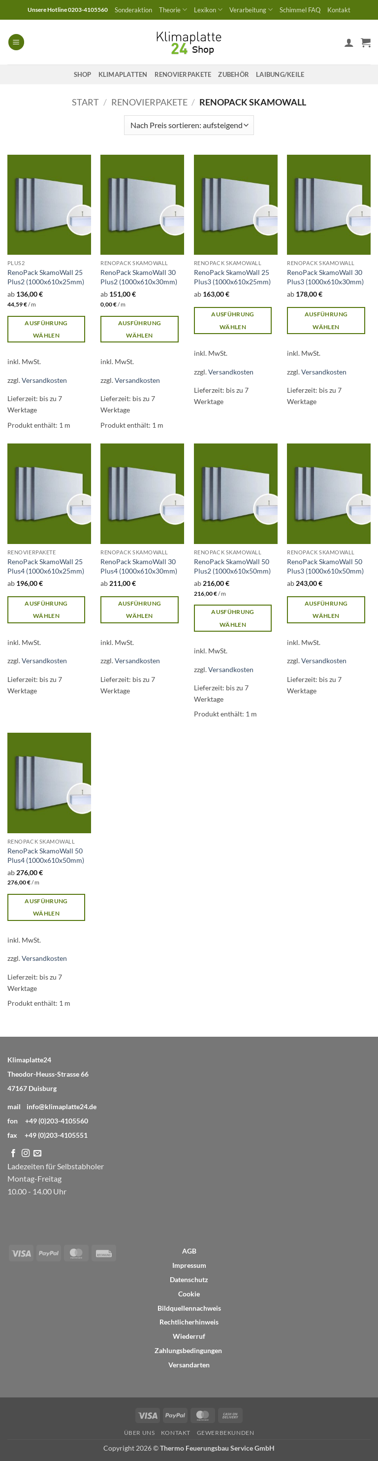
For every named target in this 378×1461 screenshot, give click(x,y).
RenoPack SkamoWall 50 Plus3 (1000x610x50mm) (325, 566)
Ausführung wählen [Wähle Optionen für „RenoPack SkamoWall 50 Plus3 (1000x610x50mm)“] (326, 609)
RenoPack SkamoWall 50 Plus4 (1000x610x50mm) (45, 855)
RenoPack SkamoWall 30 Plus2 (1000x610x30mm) (138, 277)
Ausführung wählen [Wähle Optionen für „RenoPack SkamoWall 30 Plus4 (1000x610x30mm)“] (139, 609)
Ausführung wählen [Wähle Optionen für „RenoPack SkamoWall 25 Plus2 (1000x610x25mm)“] (46, 329)
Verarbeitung (251, 9)
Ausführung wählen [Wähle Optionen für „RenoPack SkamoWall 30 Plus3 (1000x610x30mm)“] (326, 320)
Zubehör (233, 74)
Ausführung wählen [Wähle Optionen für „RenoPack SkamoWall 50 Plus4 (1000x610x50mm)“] (46, 907)
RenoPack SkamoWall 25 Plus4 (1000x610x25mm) (45, 566)
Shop (83, 74)
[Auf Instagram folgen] (26, 1153)
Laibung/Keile (280, 74)
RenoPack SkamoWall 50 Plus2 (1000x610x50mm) (232, 566)
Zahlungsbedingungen (188, 1351)
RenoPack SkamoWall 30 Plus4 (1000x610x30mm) (138, 566)
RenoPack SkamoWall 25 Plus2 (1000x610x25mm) (45, 277)
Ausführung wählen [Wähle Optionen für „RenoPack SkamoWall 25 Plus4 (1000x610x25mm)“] (46, 609)
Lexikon (208, 9)
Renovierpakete (183, 74)
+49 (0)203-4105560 (56, 1121)
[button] (16, 42)
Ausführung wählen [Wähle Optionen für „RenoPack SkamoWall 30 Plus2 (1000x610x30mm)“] (139, 329)
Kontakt (338, 10)
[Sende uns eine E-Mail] (37, 1153)
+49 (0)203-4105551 (56, 1135)
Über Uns (139, 1432)
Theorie (173, 9)
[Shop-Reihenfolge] (189, 125)
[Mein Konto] (349, 42)
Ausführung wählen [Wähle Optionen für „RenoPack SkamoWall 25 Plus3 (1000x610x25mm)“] (232, 320)
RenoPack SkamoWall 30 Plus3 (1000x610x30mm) (325, 277)
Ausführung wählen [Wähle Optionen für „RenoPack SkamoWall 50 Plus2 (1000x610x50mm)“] (232, 618)
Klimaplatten (123, 74)
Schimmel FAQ (300, 10)
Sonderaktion (133, 10)
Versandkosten (44, 380)
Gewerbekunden (225, 1432)
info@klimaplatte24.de (61, 1106)
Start (85, 102)
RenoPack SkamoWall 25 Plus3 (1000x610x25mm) (232, 277)
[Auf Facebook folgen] (13, 1153)
